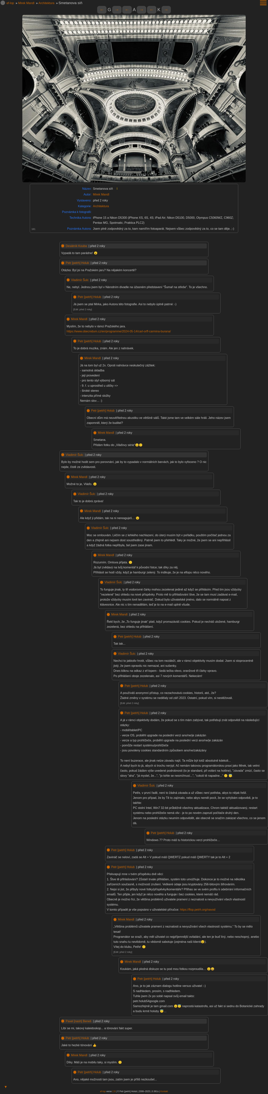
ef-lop (10, 3)
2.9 (114, 1091)
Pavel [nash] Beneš (78, 1021)
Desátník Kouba (76, 246)
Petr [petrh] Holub (77, 262)
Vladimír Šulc (80, 280)
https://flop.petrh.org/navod (197, 909)
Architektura (46, 3)
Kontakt (164, 1091)
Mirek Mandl (26, 3)
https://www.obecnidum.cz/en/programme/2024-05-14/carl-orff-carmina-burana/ (119, 331)
